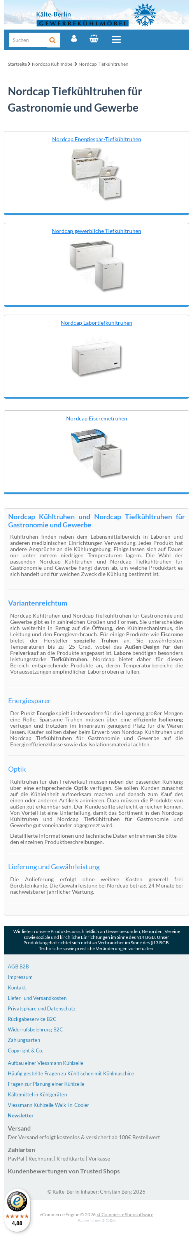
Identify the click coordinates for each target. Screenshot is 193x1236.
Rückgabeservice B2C (32, 1019)
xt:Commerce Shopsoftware (124, 1214)
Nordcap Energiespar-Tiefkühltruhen (96, 139)
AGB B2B (18, 966)
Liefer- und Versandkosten (37, 998)
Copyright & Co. (25, 1050)
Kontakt (17, 987)
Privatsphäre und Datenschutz (41, 1008)
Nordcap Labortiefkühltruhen (96, 322)
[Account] (74, 38)
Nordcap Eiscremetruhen (96, 418)
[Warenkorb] (94, 38)
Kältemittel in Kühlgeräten (37, 1094)
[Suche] (28, 40)
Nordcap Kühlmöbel (53, 64)
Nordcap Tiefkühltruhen (103, 64)
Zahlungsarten (24, 1040)
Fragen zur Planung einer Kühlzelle (46, 1084)
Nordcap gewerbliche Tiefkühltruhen (96, 231)
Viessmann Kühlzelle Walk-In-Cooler (48, 1105)
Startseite (17, 64)
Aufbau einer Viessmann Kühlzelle (45, 1063)
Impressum (20, 977)
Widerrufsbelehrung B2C (35, 1029)
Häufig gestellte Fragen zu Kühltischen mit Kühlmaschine (71, 1073)
